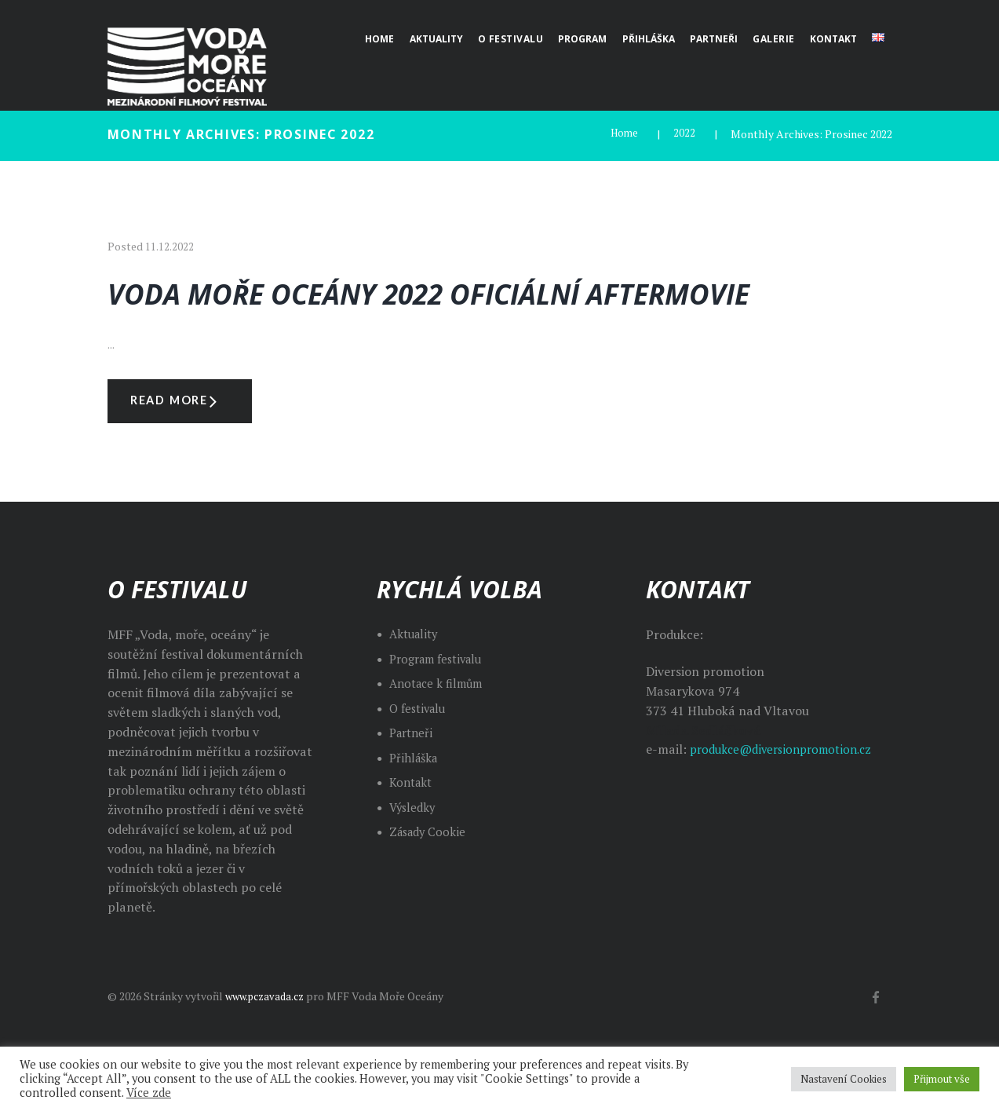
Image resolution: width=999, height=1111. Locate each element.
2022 (684, 133)
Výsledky (414, 851)
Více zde (148, 1092)
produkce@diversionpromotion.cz (788, 793)
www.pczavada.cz (268, 1039)
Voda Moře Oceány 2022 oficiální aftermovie (445, 309)
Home (623, 133)
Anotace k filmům (440, 727)
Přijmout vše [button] (941, 1079)
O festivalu (420, 752)
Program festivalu (441, 702)
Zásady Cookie (430, 875)
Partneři (413, 776)
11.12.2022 (169, 246)
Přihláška (415, 801)
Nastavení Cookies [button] (843, 1079)
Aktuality (416, 677)
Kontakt (412, 826)
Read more (187, 442)
